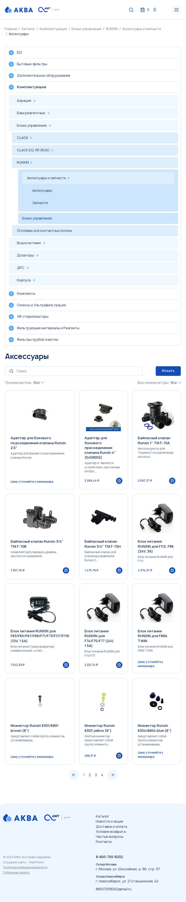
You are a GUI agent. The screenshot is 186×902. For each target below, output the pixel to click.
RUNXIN (112, 29)
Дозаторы (25, 255)
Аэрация (24, 100)
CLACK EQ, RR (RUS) (33, 150)
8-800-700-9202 (109, 857)
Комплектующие (53, 29)
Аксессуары (42, 190)
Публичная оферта (16, 872)
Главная (10, 29)
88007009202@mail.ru (113, 889)
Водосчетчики (29, 243)
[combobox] (39, 382)
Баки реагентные (31, 113)
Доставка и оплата (111, 826)
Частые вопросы (109, 836)
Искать (168, 370)
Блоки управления (86, 29)
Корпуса (24, 280)
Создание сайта (14, 862)
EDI (19, 52)
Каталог (28, 29)
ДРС (20, 267)
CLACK (22, 137)
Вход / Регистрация (150, 10)
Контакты (104, 841)
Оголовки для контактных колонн (44, 230)
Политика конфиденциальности (25, 867)
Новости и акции (109, 821)
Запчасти (40, 202)
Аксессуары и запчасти (141, 29)
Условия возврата (111, 831)
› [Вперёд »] (112, 785)
